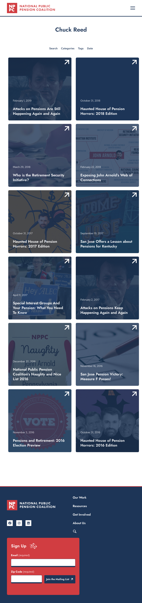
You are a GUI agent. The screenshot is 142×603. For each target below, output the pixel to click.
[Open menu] (132, 8)
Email (20, 555)
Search (75, 531)
